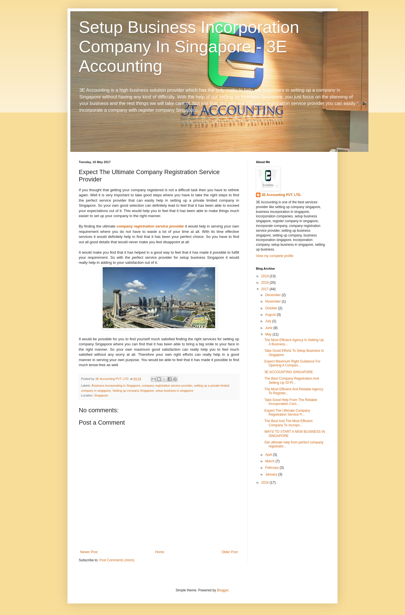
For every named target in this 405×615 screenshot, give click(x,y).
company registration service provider (150, 226)
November (273, 301)
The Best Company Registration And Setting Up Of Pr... (291, 380)
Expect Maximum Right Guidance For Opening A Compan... (292, 363)
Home (159, 552)
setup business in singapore (174, 390)
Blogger (222, 590)
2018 (265, 283)
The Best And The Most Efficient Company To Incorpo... (288, 423)
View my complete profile (274, 256)
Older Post (230, 552)
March (270, 461)
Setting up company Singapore (133, 390)
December (273, 295)
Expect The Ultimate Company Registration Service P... (287, 412)
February (272, 468)
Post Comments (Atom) (116, 560)
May (269, 334)
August (271, 315)
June (269, 328)
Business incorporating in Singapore (116, 385)
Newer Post (89, 552)
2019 (265, 276)
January (271, 474)
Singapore (101, 395)
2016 (265, 483)
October (271, 308)
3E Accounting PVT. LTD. (281, 195)
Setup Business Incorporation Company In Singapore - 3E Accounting (189, 46)
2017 (265, 289)
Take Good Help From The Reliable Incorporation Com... (290, 402)
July (268, 321)
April (269, 455)
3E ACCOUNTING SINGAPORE (288, 372)
